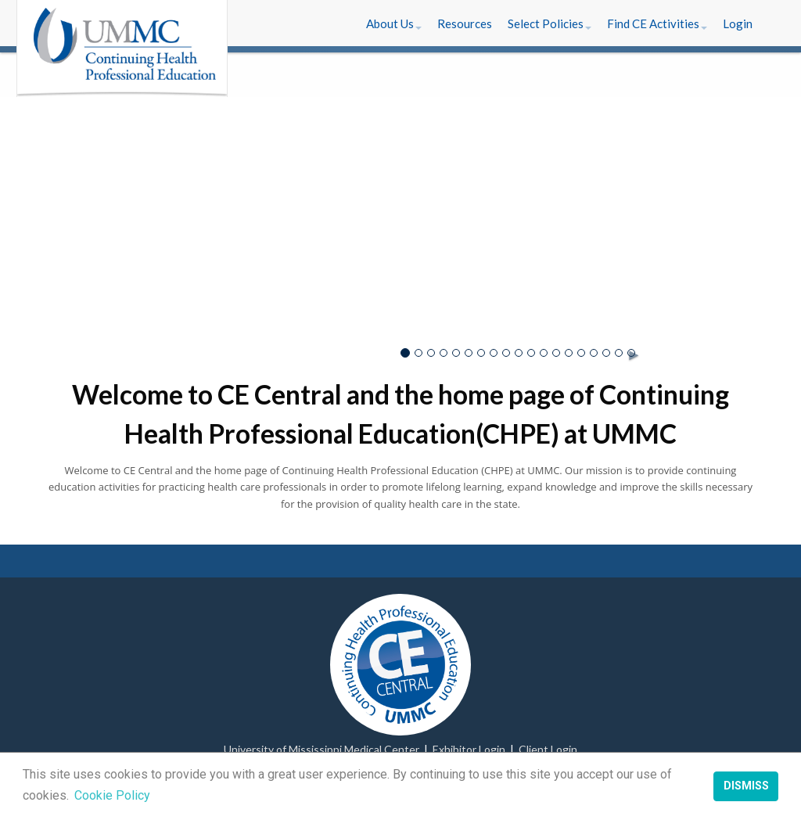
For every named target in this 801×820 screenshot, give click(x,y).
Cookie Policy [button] (112, 795)
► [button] (629, 351)
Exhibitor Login (469, 749)
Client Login (548, 749)
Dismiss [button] (746, 786)
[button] (393, 23)
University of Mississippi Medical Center (321, 749)
